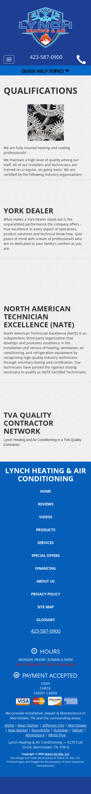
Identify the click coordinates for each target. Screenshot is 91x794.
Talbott (77, 730)
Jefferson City (53, 725)
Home (45, 491)
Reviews (45, 504)
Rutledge (61, 730)
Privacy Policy (45, 594)
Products (45, 529)
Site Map (45, 606)
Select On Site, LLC (57, 754)
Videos (45, 516)
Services (45, 542)
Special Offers (46, 555)
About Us (45, 581)
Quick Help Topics (45, 71)
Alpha (9, 725)
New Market (18, 730)
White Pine (57, 735)
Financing (45, 568)
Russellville (41, 730)
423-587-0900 (45, 631)
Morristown (77, 725)
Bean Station (28, 725)
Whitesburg (34, 735)
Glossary (45, 619)
